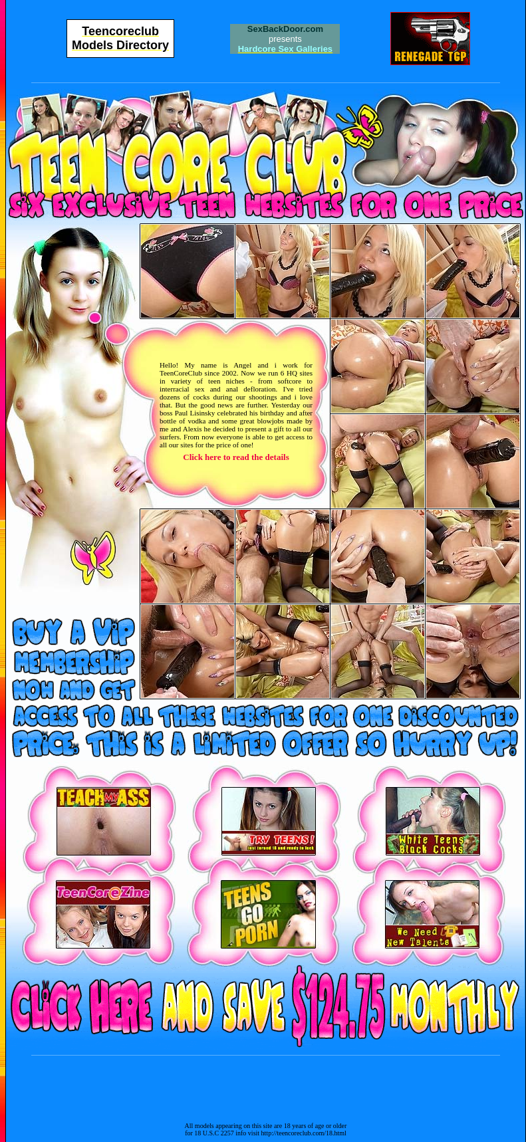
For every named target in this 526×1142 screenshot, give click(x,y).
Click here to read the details (236, 457)
